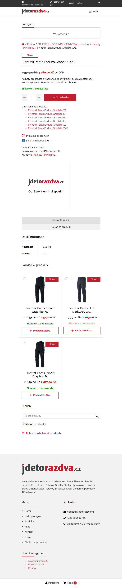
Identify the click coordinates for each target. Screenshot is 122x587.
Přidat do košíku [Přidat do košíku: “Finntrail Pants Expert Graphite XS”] (41, 330)
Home (28, 511)
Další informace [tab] (61, 220)
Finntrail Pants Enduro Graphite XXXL (48, 128)
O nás (28, 537)
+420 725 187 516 (57, 3)
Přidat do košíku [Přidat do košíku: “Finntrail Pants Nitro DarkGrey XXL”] (83, 330)
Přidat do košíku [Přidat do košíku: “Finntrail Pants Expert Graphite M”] (41, 395)
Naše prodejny (33, 516)
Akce (27, 526)
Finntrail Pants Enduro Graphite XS (47, 110)
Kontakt (29, 531)
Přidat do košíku (60, 97)
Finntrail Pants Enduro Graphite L (46, 121)
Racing (31, 44)
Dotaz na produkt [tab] (61, 226)
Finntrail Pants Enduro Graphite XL (47, 124)
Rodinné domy (36, 564)
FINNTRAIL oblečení (77, 44)
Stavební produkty (38, 561)
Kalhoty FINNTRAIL (44, 154)
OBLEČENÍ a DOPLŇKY (50, 44)
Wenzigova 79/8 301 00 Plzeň (83, 523)
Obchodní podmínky (36, 542)
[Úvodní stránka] (23, 44)
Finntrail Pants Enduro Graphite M (46, 117)
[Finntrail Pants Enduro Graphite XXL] (46, 186)
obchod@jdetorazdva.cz (32, 3)
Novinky (29, 521)
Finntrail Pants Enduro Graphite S (46, 113)
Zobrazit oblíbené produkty (44, 433)
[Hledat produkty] (81, 3)
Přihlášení (52, 582)
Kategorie (61, 34)
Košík (70, 583)
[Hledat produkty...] (97, 3)
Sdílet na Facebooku (35, 141)
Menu (94, 11)
